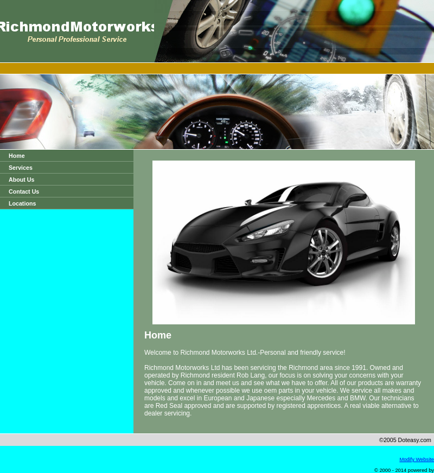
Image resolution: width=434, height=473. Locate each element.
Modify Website (416, 459)
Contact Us (24, 191)
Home (17, 155)
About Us (21, 179)
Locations (22, 203)
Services (21, 167)
